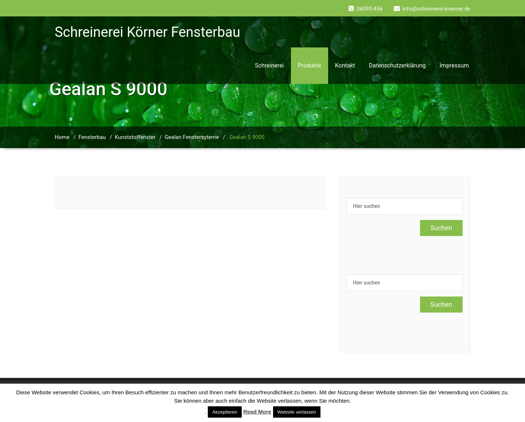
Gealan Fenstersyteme (191, 137)
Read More (257, 412)
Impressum (454, 65)
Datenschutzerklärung (397, 65)
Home (62, 137)
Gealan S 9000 (247, 137)
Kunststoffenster (135, 137)
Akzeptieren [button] (224, 412)
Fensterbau (92, 137)
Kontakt (345, 65)
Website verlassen (296, 412)
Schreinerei (269, 65)
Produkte (309, 65)
